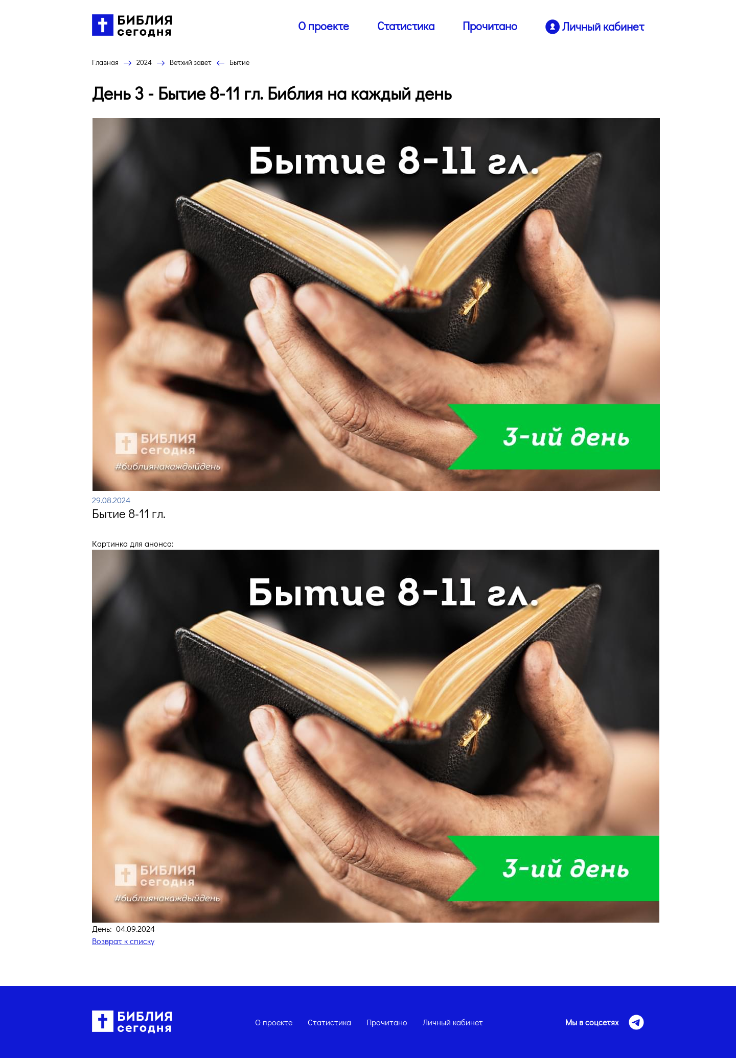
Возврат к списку (123, 940)
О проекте (323, 25)
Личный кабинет (453, 1022)
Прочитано (490, 25)
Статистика (405, 25)
